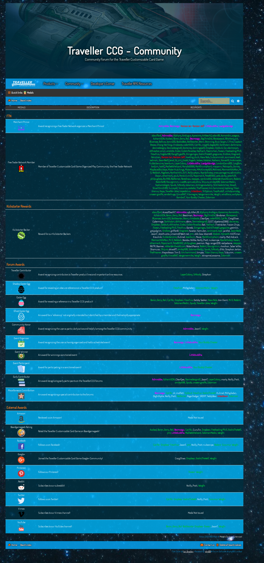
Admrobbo (164, 126)
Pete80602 (210, 175)
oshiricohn (235, 172)
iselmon (154, 160)
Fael (203, 224)
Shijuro (205, 181)
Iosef (238, 157)
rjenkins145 (205, 178)
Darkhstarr (224, 144)
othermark (167, 175)
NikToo (193, 240)
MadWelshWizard (173, 166)
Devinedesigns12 (174, 147)
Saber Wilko (235, 246)
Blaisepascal (218, 138)
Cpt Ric (197, 144)
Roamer (160, 246)
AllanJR (195, 212)
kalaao (200, 160)
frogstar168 (165, 154)
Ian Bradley (188, 551)
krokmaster (235, 160)
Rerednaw (186, 178)
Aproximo (196, 135)
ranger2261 (215, 243)
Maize (198, 237)
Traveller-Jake (172, 191)
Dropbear (210, 147)
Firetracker (221, 224)
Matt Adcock (232, 237)
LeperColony (180, 163)
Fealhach (201, 151)
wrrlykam (237, 194)
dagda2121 (214, 144)
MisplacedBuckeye (158, 169)
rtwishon (224, 246)
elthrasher (154, 151)
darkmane (236, 144)
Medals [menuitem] (30, 92)
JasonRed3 (163, 160)
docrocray (187, 147)
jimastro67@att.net (179, 233)
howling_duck (192, 157)
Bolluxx (162, 141)
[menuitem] (228, 545)
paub (175, 175)
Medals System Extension (231, 536)
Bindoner (220, 215)
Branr (201, 141)
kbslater (207, 160)
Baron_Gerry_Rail (181, 138)
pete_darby (221, 175)
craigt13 (205, 144)
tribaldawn (196, 191)
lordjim (154, 166)
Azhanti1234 (159, 138)
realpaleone (226, 243)
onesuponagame (222, 172)
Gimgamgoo (192, 154)
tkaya (162, 191)
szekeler (192, 188)
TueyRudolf (218, 191)
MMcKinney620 (204, 169)
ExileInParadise (188, 151)
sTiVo (222, 249)
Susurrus (182, 188)
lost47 (162, 166)
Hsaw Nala (205, 157)
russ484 (182, 181)
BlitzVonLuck (231, 138)
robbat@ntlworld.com (222, 178)
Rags (207, 243)
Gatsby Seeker (200, 300)
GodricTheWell (205, 154)
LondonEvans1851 (224, 163)
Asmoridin (226, 135)
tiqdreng (228, 188)
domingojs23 (199, 147)
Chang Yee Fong (164, 144)
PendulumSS (185, 175)
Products (49, 84)
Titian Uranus (211, 252)
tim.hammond (216, 188)
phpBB (208, 551)
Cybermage (157, 221)
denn (188, 221)
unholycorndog (232, 191)
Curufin (197, 429)
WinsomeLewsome (211, 255)
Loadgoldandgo (226, 126)
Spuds (173, 185)
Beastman (187, 215)
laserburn (169, 163)
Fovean (221, 151)
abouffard (156, 135)
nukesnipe (214, 240)
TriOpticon (207, 191)
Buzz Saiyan (220, 141)
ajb (188, 212)
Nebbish (156, 172)
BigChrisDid (206, 138)
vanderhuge (170, 194)
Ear (225, 147)
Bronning (209, 141)
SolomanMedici (227, 181)
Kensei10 (225, 160)
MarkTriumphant (203, 166)
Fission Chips (233, 224)
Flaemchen (211, 151)
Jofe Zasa (198, 233)
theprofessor (168, 252)
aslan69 (216, 135)
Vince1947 (181, 194)
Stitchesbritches (221, 185)
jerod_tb (173, 160)
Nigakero (165, 172)
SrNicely (181, 185)
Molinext (217, 169)
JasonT (154, 233)
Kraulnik (157, 237)
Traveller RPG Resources (137, 84)
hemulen (201, 230)
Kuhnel (181, 237)
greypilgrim (155, 230)
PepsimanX (198, 175)
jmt (180, 160)
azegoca (235, 135)
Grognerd (235, 154)
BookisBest (181, 141)
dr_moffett (178, 393)
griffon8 (174, 230)
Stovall (233, 185)
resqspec (195, 178)
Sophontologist (162, 185)
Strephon (229, 249)
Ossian (158, 175)
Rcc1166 (166, 178)
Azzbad (168, 138)
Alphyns (177, 135)
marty (222, 237)
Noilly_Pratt (202, 240)
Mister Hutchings (176, 169)
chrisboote (178, 144)
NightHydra (158, 396)
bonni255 (171, 141)
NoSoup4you (194, 172)
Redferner (175, 178)
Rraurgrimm (172, 181)
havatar (192, 230)
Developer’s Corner (102, 84)
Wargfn (217, 194)
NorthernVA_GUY (178, 172)
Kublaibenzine (156, 163)
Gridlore (226, 154)
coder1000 (188, 144)
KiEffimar (235, 233)
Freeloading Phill (233, 151)
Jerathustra (164, 233)
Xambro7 (180, 197)
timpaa (200, 252)
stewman (190, 185)
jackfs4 (226, 230)
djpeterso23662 (221, 221)
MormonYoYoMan (230, 169)
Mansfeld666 (188, 166)
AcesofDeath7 (169, 212)
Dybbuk (219, 147)
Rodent (237, 178)
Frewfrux (155, 154)
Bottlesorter (192, 141)
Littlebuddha (211, 126)
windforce (226, 194)
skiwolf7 (173, 249)
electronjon (232, 147)
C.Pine (230, 141)
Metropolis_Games (231, 166)
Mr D (171, 240)
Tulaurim (228, 252)
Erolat (177, 151)
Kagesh (192, 160)
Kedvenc (216, 160)
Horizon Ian (186, 126)
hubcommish (217, 157)
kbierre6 (208, 233)
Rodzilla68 (160, 181)
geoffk (182, 154)
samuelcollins (194, 181)
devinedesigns (159, 147)
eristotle (170, 151)
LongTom (237, 163)
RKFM (153, 246)
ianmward (230, 157)
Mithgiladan (188, 287)
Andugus (186, 135)
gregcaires (217, 154)
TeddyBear (212, 396)
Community (72, 84)
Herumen (155, 157)
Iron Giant (223, 300)
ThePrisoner (202, 188)
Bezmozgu (175, 126)
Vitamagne (192, 194)
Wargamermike (205, 194)
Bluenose (153, 141)
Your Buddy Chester (195, 197)
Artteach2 (207, 135)
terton (238, 249)
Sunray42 (173, 188)
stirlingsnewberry (204, 185)
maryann (217, 166)
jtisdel (185, 160)
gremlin (234, 227)
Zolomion (210, 197)
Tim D (177, 252)
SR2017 (203, 396)
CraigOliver (233, 218)
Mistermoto (190, 169)
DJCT (210, 221)
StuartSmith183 (160, 188)
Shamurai (155, 249)
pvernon (201, 243)
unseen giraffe (156, 194)
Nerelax (186, 240)
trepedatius (184, 191)
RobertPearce (192, 246)
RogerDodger (193, 396)
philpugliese (156, 178)
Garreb (189, 227)
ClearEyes (204, 218)
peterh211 (231, 175)
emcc (163, 151)
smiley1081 (215, 181)
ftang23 (174, 154)
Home (23, 84)
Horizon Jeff (198, 126)
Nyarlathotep (206, 172)
